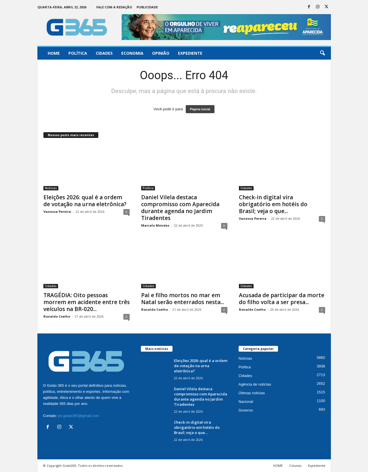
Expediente (190, 53)
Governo (246, 410)
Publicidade (147, 7)
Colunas (295, 465)
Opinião (160, 53)
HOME (278, 465)
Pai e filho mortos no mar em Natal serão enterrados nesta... (182, 298)
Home (54, 53)
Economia (132, 53)
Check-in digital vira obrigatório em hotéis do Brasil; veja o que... (273, 204)
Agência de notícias (255, 384)
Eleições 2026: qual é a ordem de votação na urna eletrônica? (84, 201)
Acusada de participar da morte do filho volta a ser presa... (281, 298)
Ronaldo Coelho (56, 316)
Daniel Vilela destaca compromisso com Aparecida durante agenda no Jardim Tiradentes (180, 208)
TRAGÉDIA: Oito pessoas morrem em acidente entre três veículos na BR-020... (86, 302)
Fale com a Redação (114, 7)
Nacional (246, 401)
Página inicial (200, 109)
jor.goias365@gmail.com (78, 416)
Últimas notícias (252, 393)
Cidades (104, 53)
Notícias (51, 188)
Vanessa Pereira (57, 211)
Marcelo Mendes (155, 225)
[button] (322, 53)
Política (77, 53)
